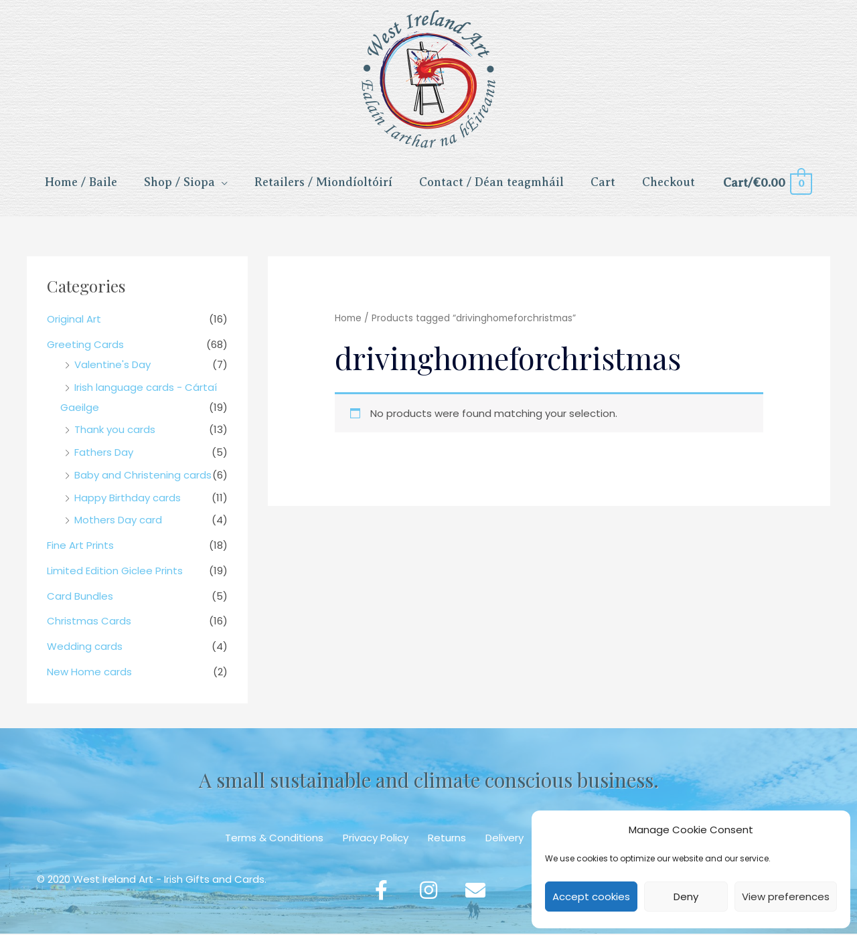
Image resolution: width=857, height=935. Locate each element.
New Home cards (89, 672)
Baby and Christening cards (143, 476)
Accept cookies (591, 896)
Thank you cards (114, 431)
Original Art (74, 320)
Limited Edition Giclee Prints (115, 571)
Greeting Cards (85, 345)
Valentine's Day (112, 365)
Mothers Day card (118, 521)
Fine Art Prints (80, 546)
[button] (382, 891)
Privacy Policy (375, 838)
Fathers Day (103, 453)
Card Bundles (80, 597)
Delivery (504, 838)
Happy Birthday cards (127, 498)
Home (348, 319)
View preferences (786, 896)
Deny (686, 896)
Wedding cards (85, 648)
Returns (447, 838)
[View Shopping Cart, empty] (767, 183)
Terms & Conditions (274, 838)
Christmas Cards (89, 622)
